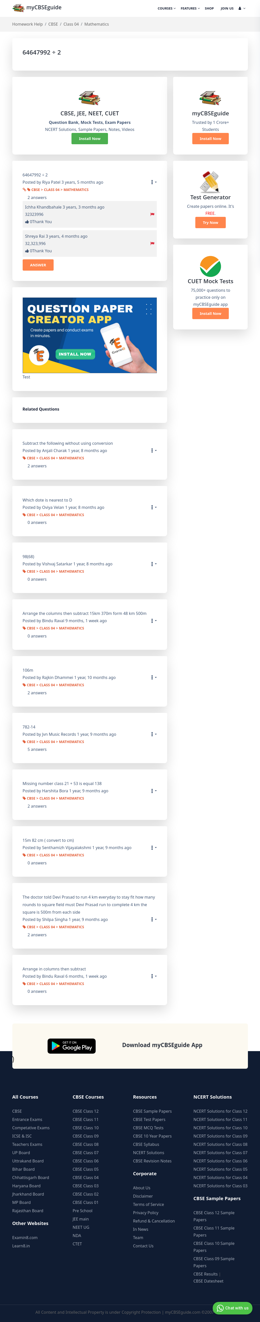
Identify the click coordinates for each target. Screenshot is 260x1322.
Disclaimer (143, 1196)
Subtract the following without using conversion (68, 443)
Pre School (83, 1210)
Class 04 (71, 24)
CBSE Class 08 (86, 1144)
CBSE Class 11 (86, 1119)
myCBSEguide (37, 8)
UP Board (21, 1152)
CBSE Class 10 (86, 1128)
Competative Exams (31, 1128)
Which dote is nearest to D (47, 500)
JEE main (81, 1219)
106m (28, 670)
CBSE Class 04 (86, 1177)
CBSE (53, 24)
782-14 (29, 727)
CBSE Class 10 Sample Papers (214, 1247)
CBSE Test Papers (149, 1119)
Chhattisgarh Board (30, 1177)
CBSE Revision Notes (152, 1161)
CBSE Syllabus (146, 1144)
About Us (142, 1188)
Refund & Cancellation (154, 1221)
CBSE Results (206, 1274)
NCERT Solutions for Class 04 (221, 1177)
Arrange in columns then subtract (54, 969)
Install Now (90, 138)
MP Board (21, 1202)
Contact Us (143, 1246)
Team (138, 1237)
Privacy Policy (146, 1212)
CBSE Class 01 (86, 1202)
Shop (209, 9)
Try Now (210, 222)
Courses (167, 9)
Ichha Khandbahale (43, 207)
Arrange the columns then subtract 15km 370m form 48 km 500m (85, 613)
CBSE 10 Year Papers (152, 1136)
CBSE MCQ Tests (148, 1128)
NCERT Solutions (148, 1152)
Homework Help (27, 24)
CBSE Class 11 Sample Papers (214, 1231)
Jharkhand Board (28, 1194)
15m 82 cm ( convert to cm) (48, 840)
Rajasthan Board (28, 1210)
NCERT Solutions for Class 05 (221, 1169)
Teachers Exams (27, 1144)
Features (190, 9)
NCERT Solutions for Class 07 (221, 1152)
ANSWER (38, 264)
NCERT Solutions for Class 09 (221, 1136)
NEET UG (81, 1227)
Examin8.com (25, 1237)
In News (140, 1229)
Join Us (227, 9)
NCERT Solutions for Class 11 (221, 1119)
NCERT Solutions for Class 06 (221, 1161)
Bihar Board (23, 1169)
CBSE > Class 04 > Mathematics (58, 190)
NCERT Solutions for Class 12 (221, 1111)
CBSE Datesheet (209, 1281)
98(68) (28, 556)
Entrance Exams (27, 1119)
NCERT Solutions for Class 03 (221, 1186)
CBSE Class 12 (86, 1111)
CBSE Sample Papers (152, 1111)
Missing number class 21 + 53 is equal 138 (62, 783)
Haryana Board (26, 1186)
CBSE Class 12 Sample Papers (214, 1216)
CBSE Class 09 (86, 1136)
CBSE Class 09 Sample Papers (214, 1262)
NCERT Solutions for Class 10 (221, 1128)
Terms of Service (148, 1204)
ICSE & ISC (22, 1136)
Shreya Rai (35, 236)
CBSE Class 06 (86, 1161)
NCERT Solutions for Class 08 (221, 1144)
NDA (77, 1235)
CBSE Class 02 (86, 1194)
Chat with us (232, 1308)
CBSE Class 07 (86, 1152)
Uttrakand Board (28, 1161)
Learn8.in (21, 1246)
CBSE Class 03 (86, 1186)
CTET (77, 1244)
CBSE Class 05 (86, 1169)
